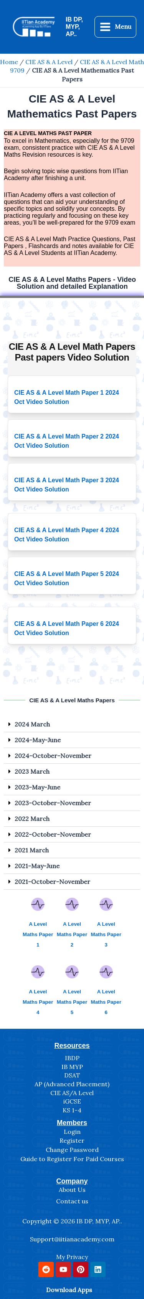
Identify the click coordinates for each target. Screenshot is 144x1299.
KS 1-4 (72, 1110)
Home (9, 62)
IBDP (72, 1058)
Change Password (72, 1149)
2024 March (32, 724)
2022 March (32, 818)
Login (72, 1131)
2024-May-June (38, 740)
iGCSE (72, 1101)
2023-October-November (53, 803)
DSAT (72, 1075)
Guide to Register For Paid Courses (72, 1159)
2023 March (32, 771)
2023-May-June (37, 787)
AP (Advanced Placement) (72, 1084)
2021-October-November (52, 881)
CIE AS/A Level (72, 1093)
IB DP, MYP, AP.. (74, 26)
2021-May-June (37, 866)
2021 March (32, 850)
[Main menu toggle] (115, 27)
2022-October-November (53, 834)
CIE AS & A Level (49, 62)
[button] (72, 724)
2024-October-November (53, 756)
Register (72, 1140)
